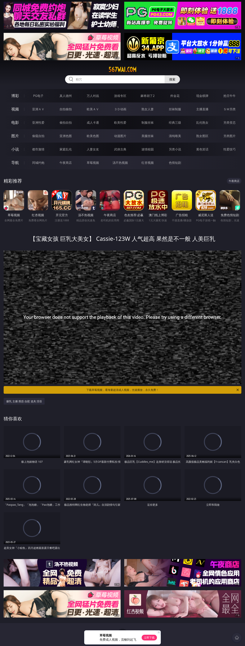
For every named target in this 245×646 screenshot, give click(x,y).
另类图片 (229, 136)
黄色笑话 (202, 149)
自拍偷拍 (66, 109)
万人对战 (93, 96)
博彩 (15, 95)
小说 (15, 149)
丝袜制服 (175, 109)
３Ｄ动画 (120, 109)
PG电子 (38, 96)
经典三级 (175, 122)
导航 (15, 162)
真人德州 (66, 96)
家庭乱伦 (66, 149)
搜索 (172, 79)
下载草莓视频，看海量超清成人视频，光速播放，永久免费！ (162, 390)
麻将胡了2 (147, 96)
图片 (15, 135)
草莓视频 (93, 163)
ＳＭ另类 (229, 109)
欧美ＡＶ (93, 109)
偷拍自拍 (66, 122)
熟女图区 (202, 136)
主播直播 (202, 109)
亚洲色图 (66, 136)
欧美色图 (93, 136)
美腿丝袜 (147, 136)
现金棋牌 (202, 96)
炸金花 (175, 96)
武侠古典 (120, 149)
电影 (15, 122)
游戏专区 (120, 96)
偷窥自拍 (38, 136)
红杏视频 (147, 163)
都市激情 (38, 149)
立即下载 (149, 637)
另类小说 (175, 149)
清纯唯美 (175, 136)
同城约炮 (38, 163)
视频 (15, 109)
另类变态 (229, 122)
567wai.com (122, 69)
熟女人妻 (147, 109)
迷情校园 (147, 149)
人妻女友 (93, 149)
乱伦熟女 (202, 122)
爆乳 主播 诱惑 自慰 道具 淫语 (24, 401)
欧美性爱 (120, 122)
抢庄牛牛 (229, 96)
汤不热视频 (120, 163)
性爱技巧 (229, 149)
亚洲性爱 (38, 122)
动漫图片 (120, 136)
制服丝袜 (147, 122)
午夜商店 (66, 163)
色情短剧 (175, 163)
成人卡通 (93, 122)
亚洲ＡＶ (38, 109)
